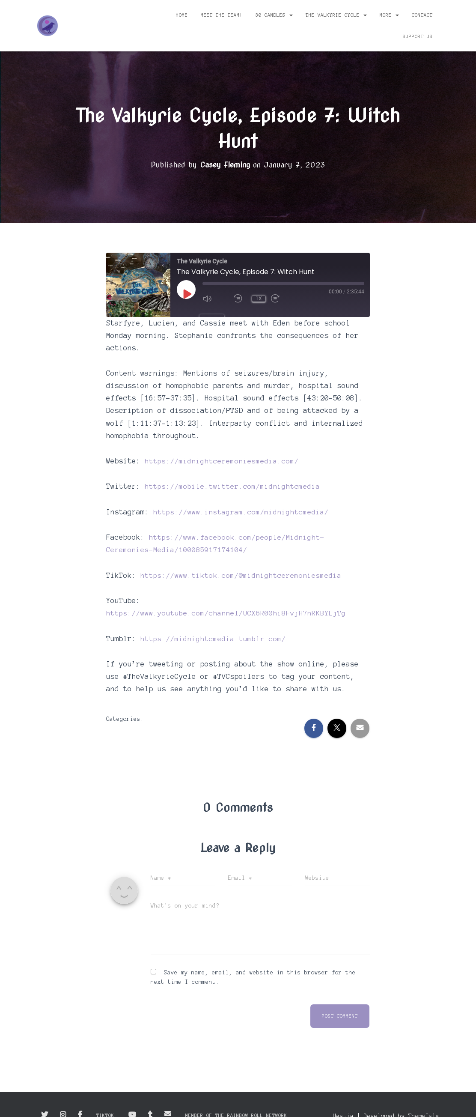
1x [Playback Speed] (259, 299)
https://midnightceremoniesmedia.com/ (222, 460)
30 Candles (274, 15)
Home (182, 15)
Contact (422, 15)
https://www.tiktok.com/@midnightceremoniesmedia (241, 574)
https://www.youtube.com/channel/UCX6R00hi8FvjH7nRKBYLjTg (226, 612)
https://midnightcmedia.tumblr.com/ (213, 637)
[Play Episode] (186, 293)
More (389, 15)
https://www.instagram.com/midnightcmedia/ (241, 511)
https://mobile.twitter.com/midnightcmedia (232, 486)
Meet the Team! (222, 15)
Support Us (418, 36)
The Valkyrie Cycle (336, 15)
